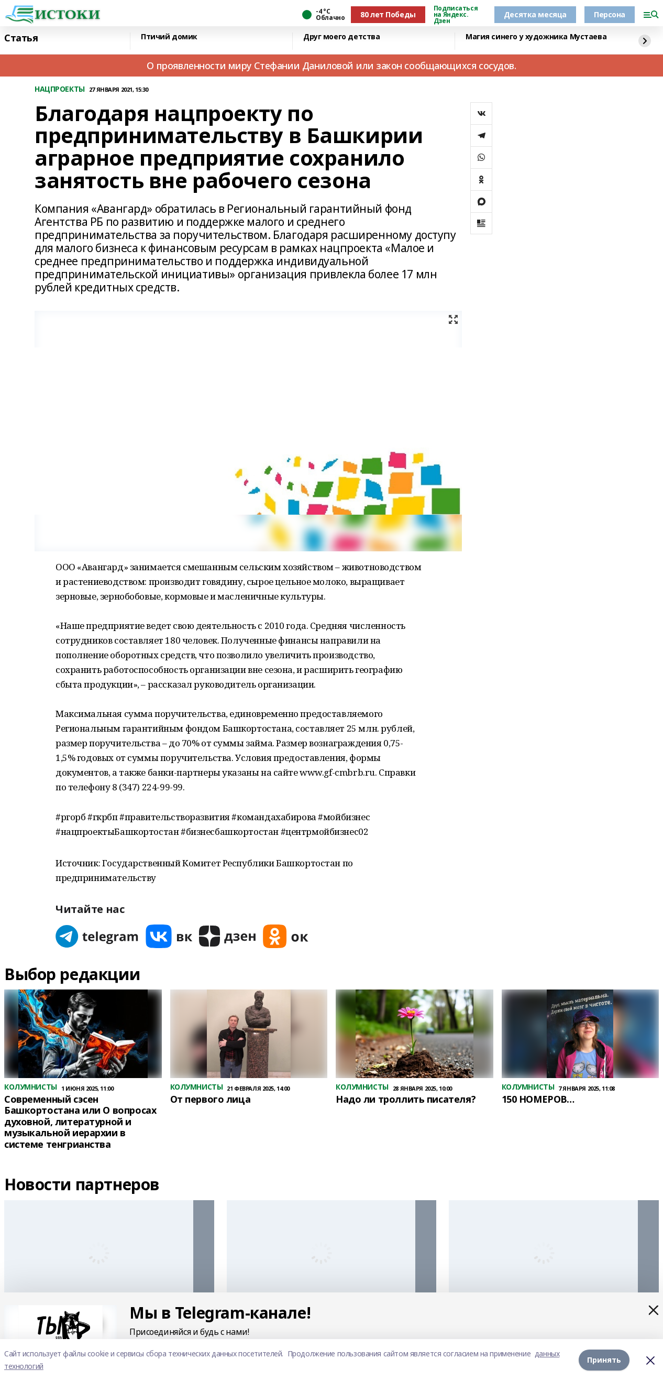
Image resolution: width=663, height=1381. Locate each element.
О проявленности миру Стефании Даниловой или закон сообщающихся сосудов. (331, 65)
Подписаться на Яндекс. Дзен (456, 14)
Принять (604, 1360)
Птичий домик (169, 36)
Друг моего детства (341, 36)
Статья (21, 38)
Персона (609, 14)
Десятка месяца (535, 14)
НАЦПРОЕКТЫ (60, 89)
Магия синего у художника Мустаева (536, 36)
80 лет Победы (388, 14)
